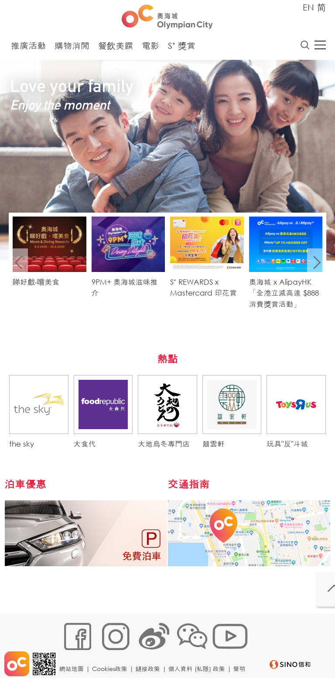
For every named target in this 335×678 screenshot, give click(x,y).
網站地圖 (74, 650)
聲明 (68, 663)
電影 (150, 48)
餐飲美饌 (115, 48)
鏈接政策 (150, 650)
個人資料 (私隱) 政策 (199, 650)
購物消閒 (72, 48)
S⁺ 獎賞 (181, 48)
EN (308, 7)
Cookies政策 (112, 650)
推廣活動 (28, 48)
